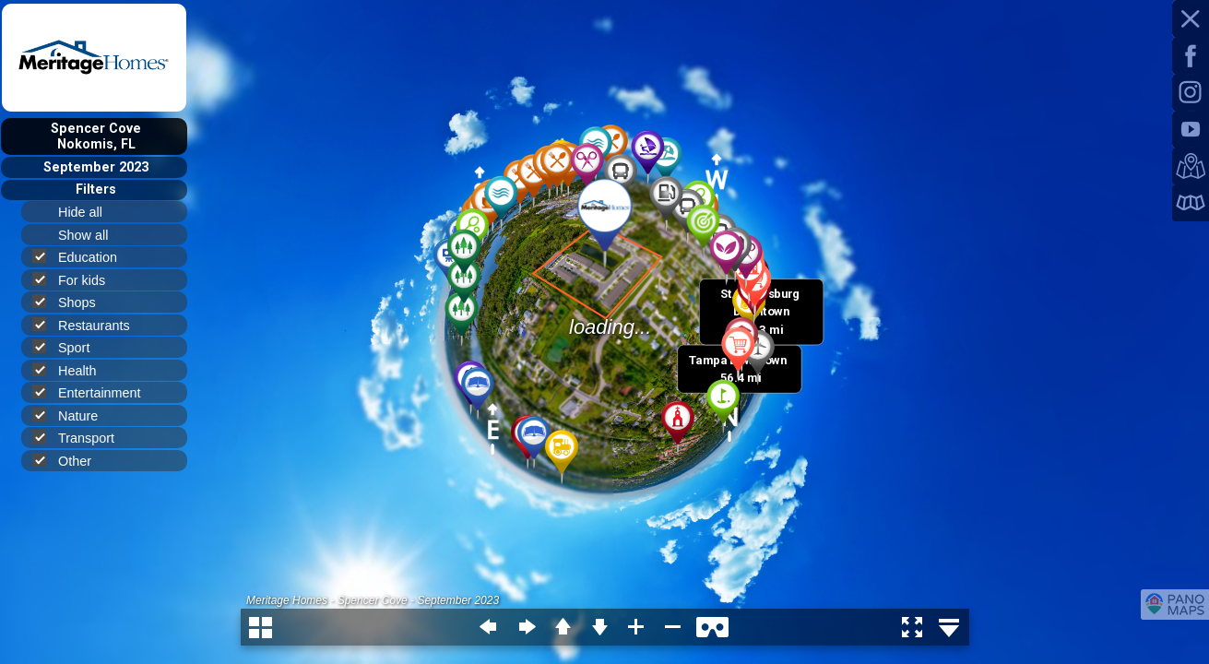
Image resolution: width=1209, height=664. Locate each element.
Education (82, 257)
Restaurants (89, 325)
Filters (96, 189)
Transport (81, 437)
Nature (72, 415)
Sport (68, 347)
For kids (76, 280)
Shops (72, 302)
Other (69, 460)
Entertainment (94, 392)
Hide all (88, 212)
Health (72, 370)
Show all (91, 235)
